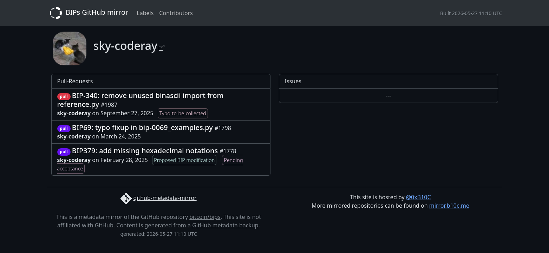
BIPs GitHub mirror (88, 13)
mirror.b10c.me (449, 205)
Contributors (176, 13)
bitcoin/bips (205, 217)
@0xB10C (418, 197)
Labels (145, 13)
